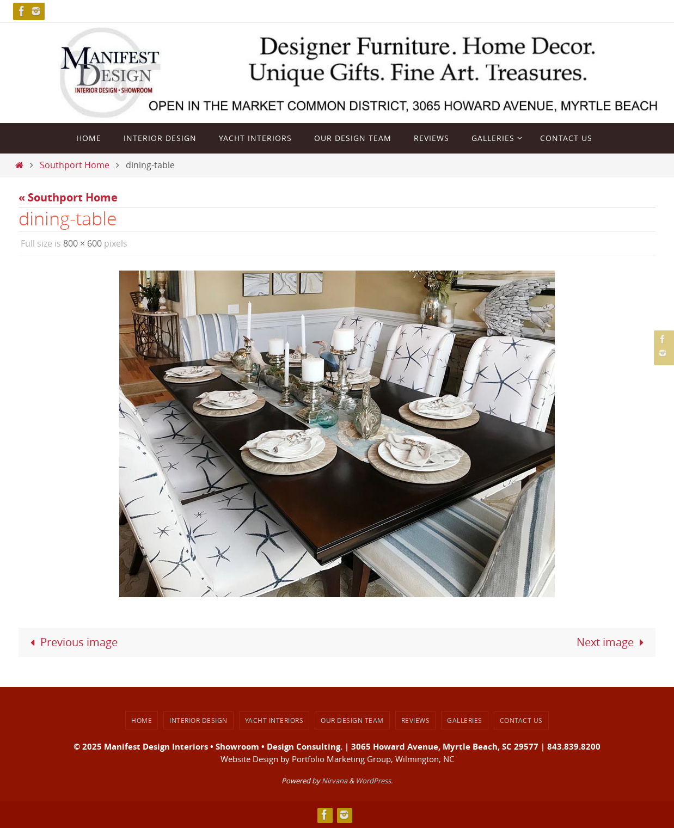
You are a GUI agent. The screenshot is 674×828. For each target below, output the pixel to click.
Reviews (415, 720)
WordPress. (374, 781)
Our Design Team (352, 720)
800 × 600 (82, 243)
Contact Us (521, 720)
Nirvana (334, 781)
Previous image (71, 642)
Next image (613, 642)
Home (141, 720)
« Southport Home (68, 197)
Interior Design (198, 720)
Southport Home (74, 165)
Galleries (464, 720)
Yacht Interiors (274, 720)
